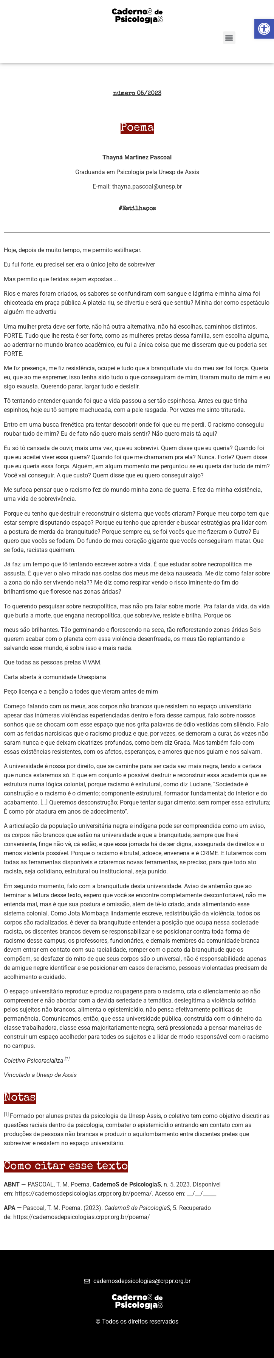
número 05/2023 (137, 94)
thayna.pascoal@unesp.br (147, 186)
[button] (229, 37)
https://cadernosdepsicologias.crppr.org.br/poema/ (83, 1193)
